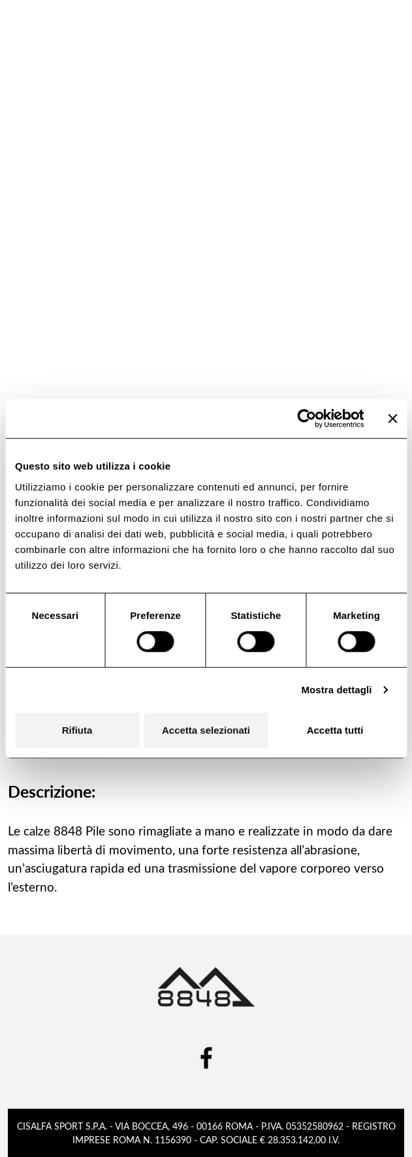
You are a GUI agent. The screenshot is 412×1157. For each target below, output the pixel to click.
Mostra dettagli (336, 689)
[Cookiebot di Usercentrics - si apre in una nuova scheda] (306, 418)
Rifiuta (77, 729)
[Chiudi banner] (392, 418)
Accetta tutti (335, 729)
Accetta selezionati (206, 729)
